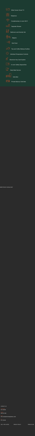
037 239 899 (3, 409)
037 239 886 (3, 420)
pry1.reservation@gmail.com (8, 416)
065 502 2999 (3, 413)
